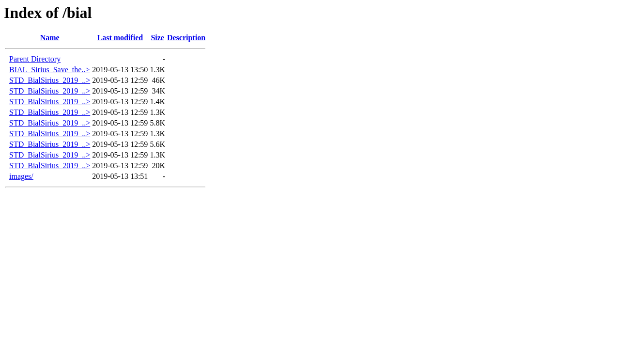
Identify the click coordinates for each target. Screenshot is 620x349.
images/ (21, 176)
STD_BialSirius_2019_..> (49, 80)
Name (50, 37)
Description (186, 37)
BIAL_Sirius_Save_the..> (49, 69)
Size (157, 37)
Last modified (120, 37)
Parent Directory (35, 59)
